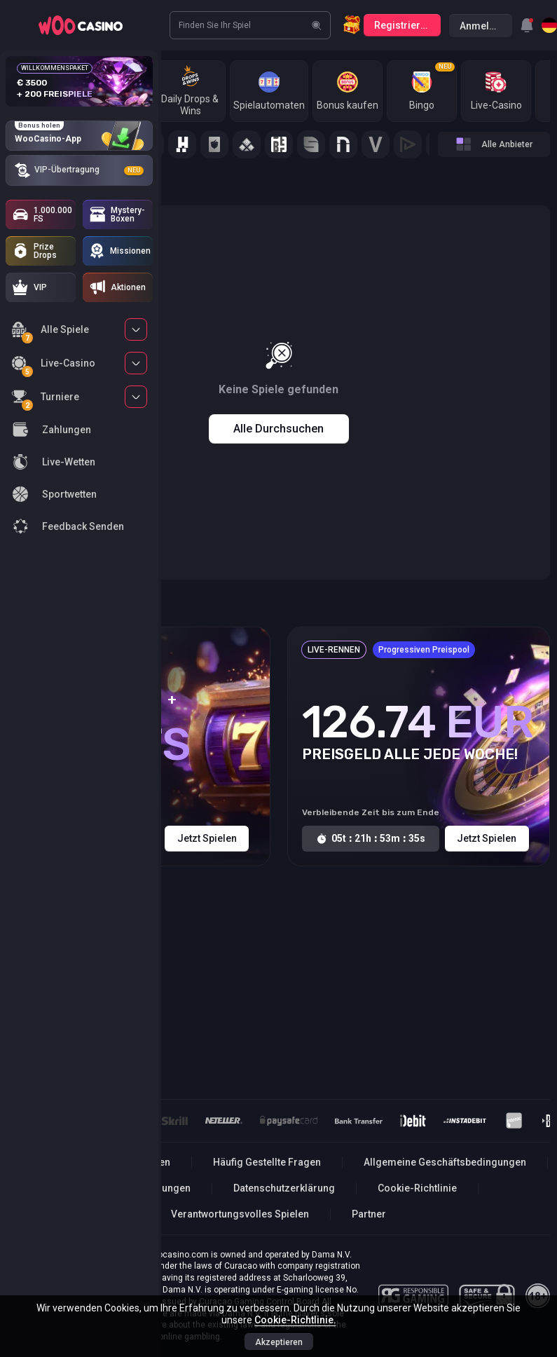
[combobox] (527, 25)
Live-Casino (53, 365)
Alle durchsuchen (278, 428)
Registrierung (406, 25)
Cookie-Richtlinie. (295, 1319)
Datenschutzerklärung (284, 1188)
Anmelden (483, 26)
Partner (369, 1214)
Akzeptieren (279, 1342)
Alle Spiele (50, 332)
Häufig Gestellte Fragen (267, 1162)
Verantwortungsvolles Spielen (240, 1214)
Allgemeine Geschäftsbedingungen (445, 1162)
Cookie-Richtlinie (417, 1188)
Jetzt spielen (207, 838)
